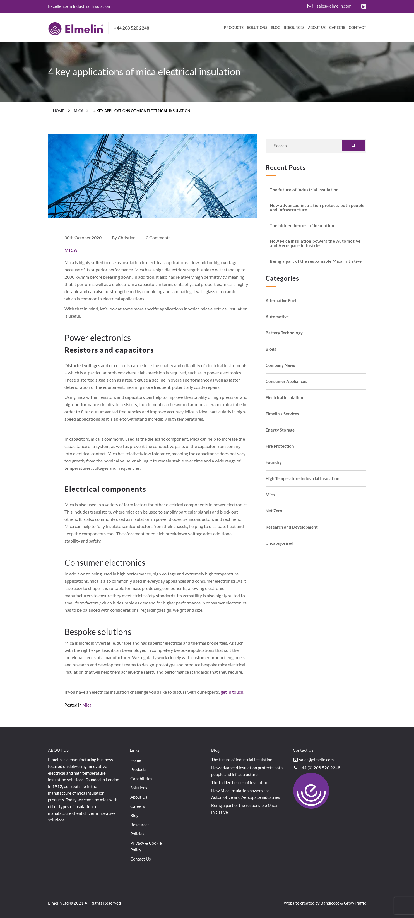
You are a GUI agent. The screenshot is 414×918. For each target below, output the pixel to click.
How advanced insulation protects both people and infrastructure (317, 207)
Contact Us (140, 858)
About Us (317, 28)
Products (234, 28)
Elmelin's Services (282, 413)
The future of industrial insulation (304, 189)
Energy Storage (280, 430)
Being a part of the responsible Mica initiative (316, 261)
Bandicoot (330, 902)
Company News (280, 365)
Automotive (277, 316)
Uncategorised (279, 543)
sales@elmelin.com (329, 5)
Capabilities (141, 778)
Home (58, 111)
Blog (275, 28)
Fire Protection (280, 446)
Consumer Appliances (286, 381)
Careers (337, 28)
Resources (294, 28)
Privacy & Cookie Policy (146, 846)
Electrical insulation (284, 397)
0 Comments (158, 237)
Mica (78, 111)
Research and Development (292, 527)
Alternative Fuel (281, 300)
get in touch (232, 692)
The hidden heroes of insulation (302, 225)
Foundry (274, 462)
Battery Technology (284, 333)
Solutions (257, 28)
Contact (357, 28)
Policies (137, 833)
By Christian (124, 237)
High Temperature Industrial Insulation (303, 478)
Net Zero (274, 511)
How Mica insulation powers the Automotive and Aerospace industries (315, 243)
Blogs (271, 349)
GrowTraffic (355, 902)
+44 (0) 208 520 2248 (316, 767)
